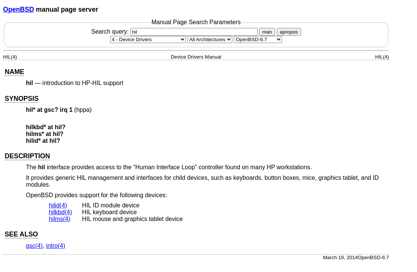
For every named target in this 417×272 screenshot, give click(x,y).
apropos (289, 32)
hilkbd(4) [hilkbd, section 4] (60, 212)
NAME (14, 72)
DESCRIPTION (27, 156)
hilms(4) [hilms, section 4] (60, 219)
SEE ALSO (21, 234)
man (267, 32)
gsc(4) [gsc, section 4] (34, 246)
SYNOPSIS (21, 98)
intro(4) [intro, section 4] (55, 246)
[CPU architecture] (209, 39)
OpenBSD (18, 9)
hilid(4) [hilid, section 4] (58, 205)
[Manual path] (258, 39)
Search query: (175, 31)
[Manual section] (148, 39)
